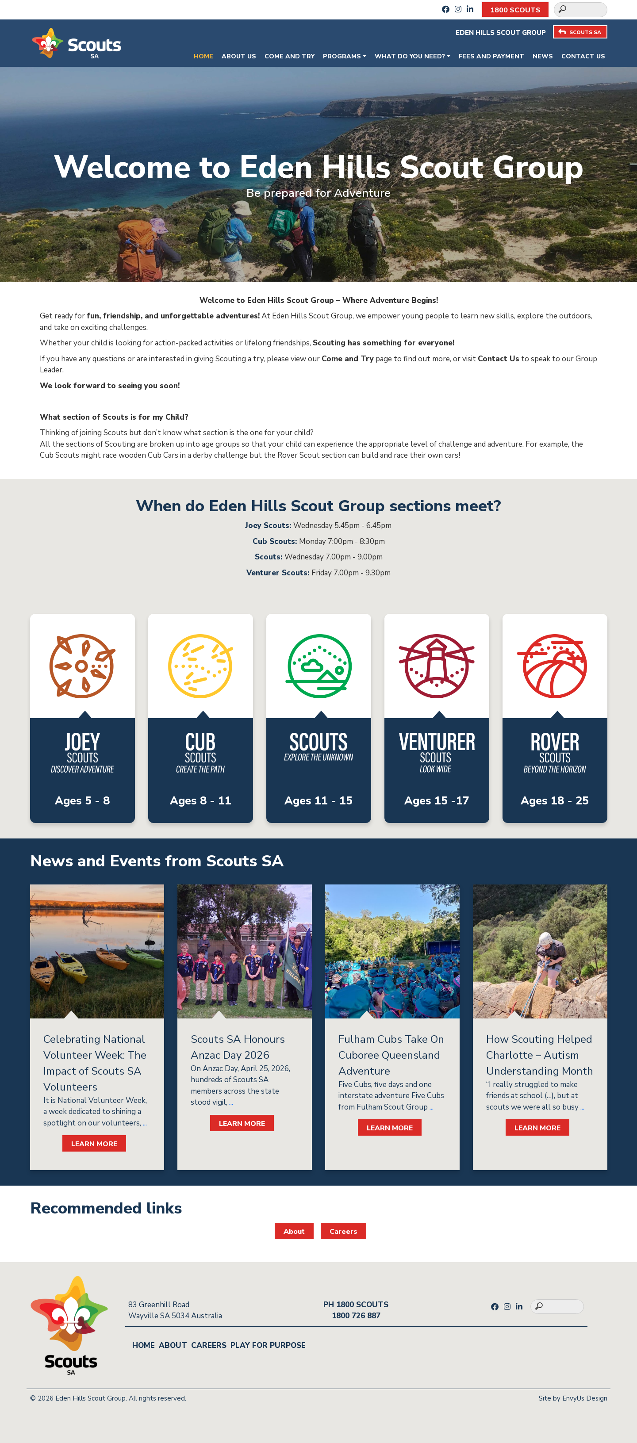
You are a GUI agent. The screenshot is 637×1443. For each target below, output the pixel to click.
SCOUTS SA (579, 32)
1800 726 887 (356, 1316)
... (144, 1123)
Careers (343, 1231)
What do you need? (410, 56)
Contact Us (583, 56)
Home (203, 56)
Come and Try (290, 56)
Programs (342, 56)
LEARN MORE (94, 1144)
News (543, 56)
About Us (239, 56)
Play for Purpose (268, 1345)
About (294, 1231)
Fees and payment (491, 56)
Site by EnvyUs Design (573, 1398)
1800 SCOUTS (515, 10)
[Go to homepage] (76, 42)
